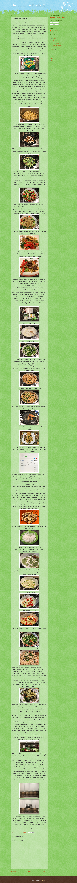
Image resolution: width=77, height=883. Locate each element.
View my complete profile (54, 31)
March (53, 49)
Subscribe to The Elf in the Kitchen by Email (57, 17)
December (54, 38)
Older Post (45, 871)
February (53, 51)
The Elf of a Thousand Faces (57, 43)
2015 (52, 58)
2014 (52, 60)
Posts (52, 22)
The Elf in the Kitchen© (28, 5)
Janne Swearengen (54, 30)
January (53, 52)
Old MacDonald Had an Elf (56, 45)
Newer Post (13, 871)
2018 (52, 36)
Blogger (43, 880)
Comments (53, 24)
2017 (52, 55)
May (53, 40)
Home (29, 871)
